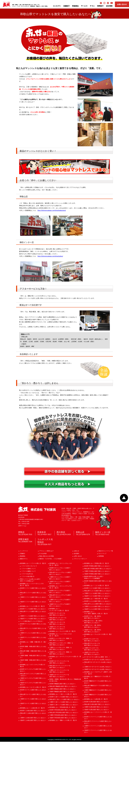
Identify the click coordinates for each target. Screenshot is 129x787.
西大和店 (61, 577)
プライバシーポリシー (80, 604)
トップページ (24, 596)
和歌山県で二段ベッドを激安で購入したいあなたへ (64, 744)
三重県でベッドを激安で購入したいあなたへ (33, 661)
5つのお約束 (43, 599)
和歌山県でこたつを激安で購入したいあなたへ (98, 636)
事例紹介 (100, 6)
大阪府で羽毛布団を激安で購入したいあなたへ (63, 763)
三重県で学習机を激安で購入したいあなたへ (97, 616)
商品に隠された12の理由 (46, 601)
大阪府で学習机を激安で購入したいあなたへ (97, 619)
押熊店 (21, 577)
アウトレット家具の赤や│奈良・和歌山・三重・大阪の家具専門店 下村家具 (6, 4)
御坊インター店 (102, 577)
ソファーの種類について (28, 616)
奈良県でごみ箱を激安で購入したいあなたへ (33, 756)
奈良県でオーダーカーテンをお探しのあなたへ (98, 705)
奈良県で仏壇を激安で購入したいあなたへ (96, 747)
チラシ (92, 6)
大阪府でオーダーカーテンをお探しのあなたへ (98, 714)
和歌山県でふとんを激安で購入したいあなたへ (98, 649)
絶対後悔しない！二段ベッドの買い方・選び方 (63, 739)
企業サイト (22, 571)
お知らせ (76, 596)
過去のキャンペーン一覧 (105, 596)
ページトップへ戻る (124, 543)
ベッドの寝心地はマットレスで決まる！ (32, 666)
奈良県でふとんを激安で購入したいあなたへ (97, 646)
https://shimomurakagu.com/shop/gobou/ (50, 301)
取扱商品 (22, 601)
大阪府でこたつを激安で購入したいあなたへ (97, 641)
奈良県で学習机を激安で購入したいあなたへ (97, 611)
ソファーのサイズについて (29, 611)
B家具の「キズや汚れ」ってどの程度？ (50, 604)
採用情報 (101, 601)
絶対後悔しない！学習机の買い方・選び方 (96, 608)
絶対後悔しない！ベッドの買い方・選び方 (32, 651)
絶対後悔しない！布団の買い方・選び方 (96, 644)
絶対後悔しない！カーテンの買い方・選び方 (33, 732)
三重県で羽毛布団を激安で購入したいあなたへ (63, 760)
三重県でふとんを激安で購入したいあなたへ (97, 651)
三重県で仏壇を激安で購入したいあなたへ (96, 752)
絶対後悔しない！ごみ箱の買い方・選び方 (32, 753)
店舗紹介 (66, 6)
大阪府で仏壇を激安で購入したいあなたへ (96, 755)
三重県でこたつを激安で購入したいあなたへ (97, 638)
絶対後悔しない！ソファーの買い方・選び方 (33, 608)
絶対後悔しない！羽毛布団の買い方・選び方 (62, 752)
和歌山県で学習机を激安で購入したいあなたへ (98, 614)
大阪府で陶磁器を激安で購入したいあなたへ (62, 737)
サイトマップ (102, 599)
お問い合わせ (122, 4)
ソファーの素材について (28, 614)
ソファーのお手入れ (27, 619)
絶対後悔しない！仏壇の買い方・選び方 (96, 744)
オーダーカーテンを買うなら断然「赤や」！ (97, 702)
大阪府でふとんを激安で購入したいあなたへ (97, 654)
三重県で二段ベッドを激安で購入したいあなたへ (63, 747)
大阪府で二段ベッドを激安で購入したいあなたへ (63, 750)
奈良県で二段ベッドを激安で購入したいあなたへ (63, 742)
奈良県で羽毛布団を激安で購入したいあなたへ (63, 755)
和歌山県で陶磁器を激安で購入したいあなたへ (63, 731)
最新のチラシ (24, 604)
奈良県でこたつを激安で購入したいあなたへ (97, 633)
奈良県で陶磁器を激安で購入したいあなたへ (62, 729)
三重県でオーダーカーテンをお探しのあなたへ (98, 712)
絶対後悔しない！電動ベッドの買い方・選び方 (63, 765)
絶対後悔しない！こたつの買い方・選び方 (96, 631)
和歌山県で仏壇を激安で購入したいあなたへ (97, 749)
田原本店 (41, 577)
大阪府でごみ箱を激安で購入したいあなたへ (33, 765)
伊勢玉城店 (23, 584)
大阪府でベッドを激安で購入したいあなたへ (33, 664)
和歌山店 (80, 577)
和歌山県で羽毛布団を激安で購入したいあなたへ (63, 758)
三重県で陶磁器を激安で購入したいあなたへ (62, 734)
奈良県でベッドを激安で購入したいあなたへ (33, 654)
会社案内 (76, 599)
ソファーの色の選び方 (27, 621)
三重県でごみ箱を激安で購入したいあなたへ (33, 763)
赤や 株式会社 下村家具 (37, 554)
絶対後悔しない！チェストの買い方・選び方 (62, 676)
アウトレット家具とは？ (46, 596)
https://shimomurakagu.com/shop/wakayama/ (51, 255)
